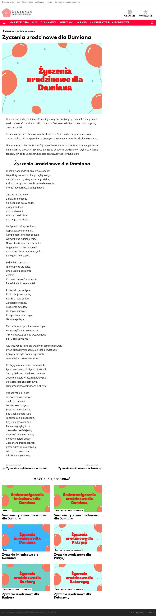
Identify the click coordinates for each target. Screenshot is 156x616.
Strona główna (137, 613)
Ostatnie (129, 13)
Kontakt (150, 613)
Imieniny (49, 2)
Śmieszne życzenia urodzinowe (67, 2)
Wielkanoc (39, 2)
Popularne (146, 13)
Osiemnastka (27, 2)
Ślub (18, 2)
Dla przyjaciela (8, 2)
